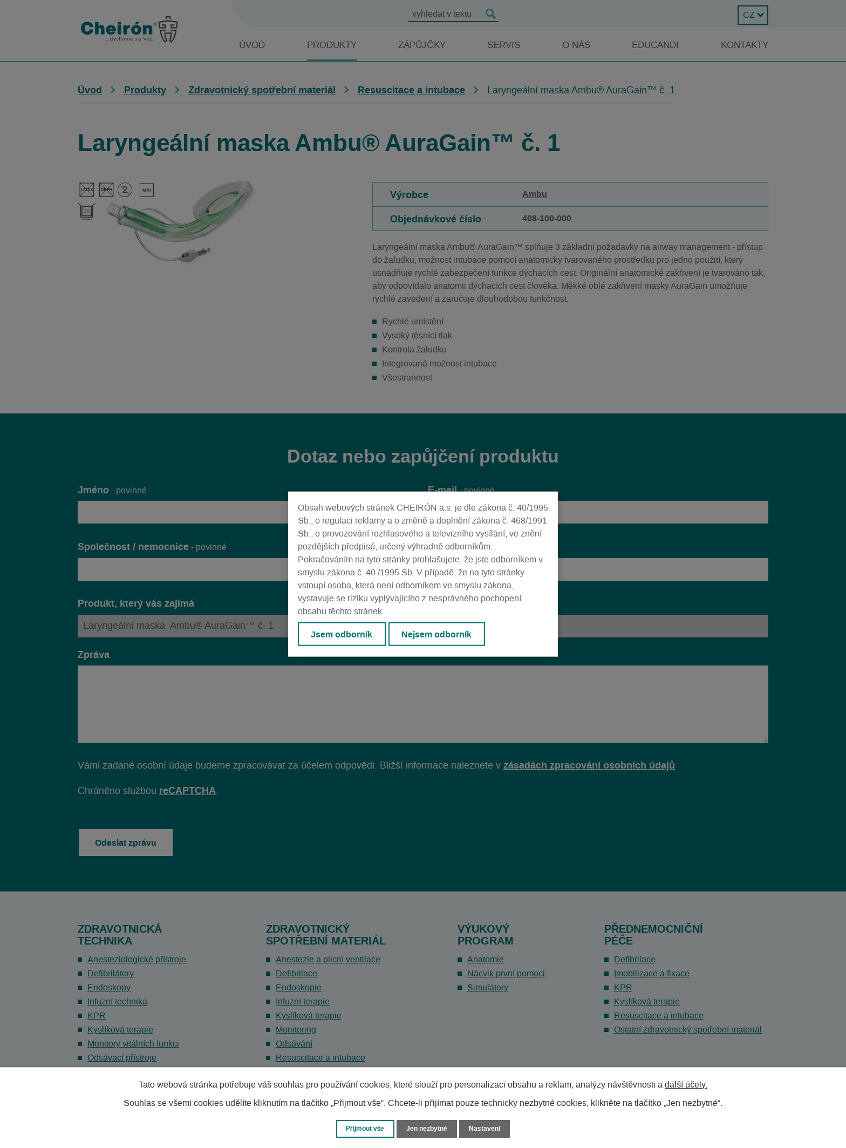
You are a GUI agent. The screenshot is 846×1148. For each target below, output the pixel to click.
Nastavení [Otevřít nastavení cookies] (488, 1128)
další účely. (686, 1084)
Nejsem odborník (440, 634)
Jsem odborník (342, 634)
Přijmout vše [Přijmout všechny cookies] (363, 1128)
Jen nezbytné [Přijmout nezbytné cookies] (428, 1128)
